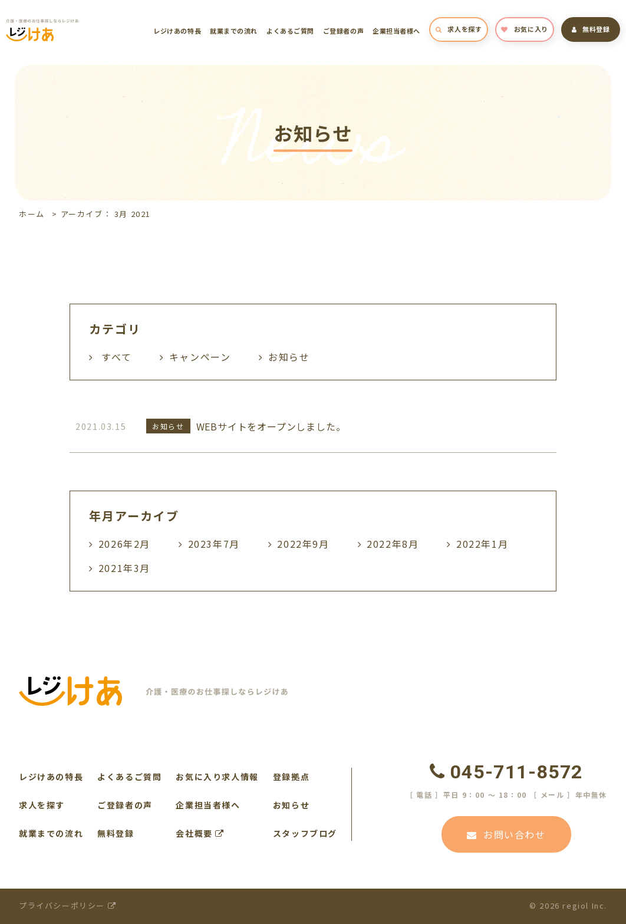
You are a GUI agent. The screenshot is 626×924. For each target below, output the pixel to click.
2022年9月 (303, 544)
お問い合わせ (506, 834)
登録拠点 (291, 776)
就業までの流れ (234, 30)
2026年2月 (124, 544)
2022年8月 (393, 544)
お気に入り (524, 29)
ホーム (32, 213)
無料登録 (591, 29)
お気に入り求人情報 (217, 776)
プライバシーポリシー (67, 905)
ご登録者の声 (343, 30)
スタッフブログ (305, 833)
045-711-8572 (506, 772)
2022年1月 (482, 544)
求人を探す (459, 29)
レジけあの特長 (177, 30)
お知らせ (291, 805)
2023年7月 (214, 544)
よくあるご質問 (290, 30)
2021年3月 (124, 568)
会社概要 (200, 833)
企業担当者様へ (396, 30)
